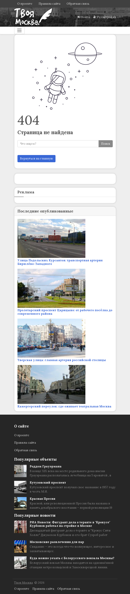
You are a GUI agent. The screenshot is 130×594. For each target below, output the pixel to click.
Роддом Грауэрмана (46, 466)
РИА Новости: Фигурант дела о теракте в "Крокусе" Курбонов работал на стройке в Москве (70, 524)
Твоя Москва (23, 582)
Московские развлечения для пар (57, 542)
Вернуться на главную (36, 158)
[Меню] (19, 30)
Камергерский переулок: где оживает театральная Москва (64, 406)
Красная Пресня (42, 499)
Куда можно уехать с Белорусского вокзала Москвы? (72, 558)
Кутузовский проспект (48, 482)
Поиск (105, 143)
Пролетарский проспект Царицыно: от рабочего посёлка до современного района (64, 312)
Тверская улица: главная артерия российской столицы (61, 360)
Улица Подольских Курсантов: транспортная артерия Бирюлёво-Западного (60, 262)
